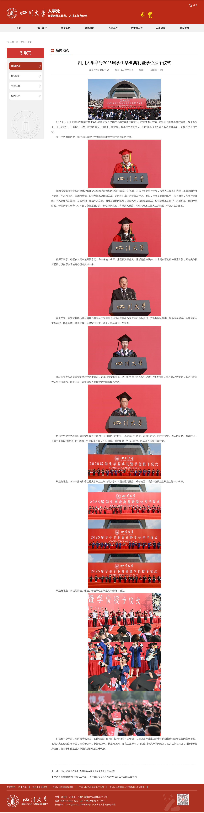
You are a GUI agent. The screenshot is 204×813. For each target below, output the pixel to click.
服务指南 (184, 28)
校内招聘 (15, 96)
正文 (29, 42)
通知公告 (15, 76)
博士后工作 (137, 28)
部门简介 (42, 28)
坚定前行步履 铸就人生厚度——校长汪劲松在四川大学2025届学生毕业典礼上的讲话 (99, 777)
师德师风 (89, 28)
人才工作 (113, 28)
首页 (18, 28)
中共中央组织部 (39, 788)
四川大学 (22, 788)
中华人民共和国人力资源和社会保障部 (127, 788)
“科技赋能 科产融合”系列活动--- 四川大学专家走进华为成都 (88, 772)
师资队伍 (65, 28)
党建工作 (15, 86)
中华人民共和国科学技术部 (91, 788)
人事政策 (160, 28)
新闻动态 (15, 66)
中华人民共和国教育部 (63, 788)
